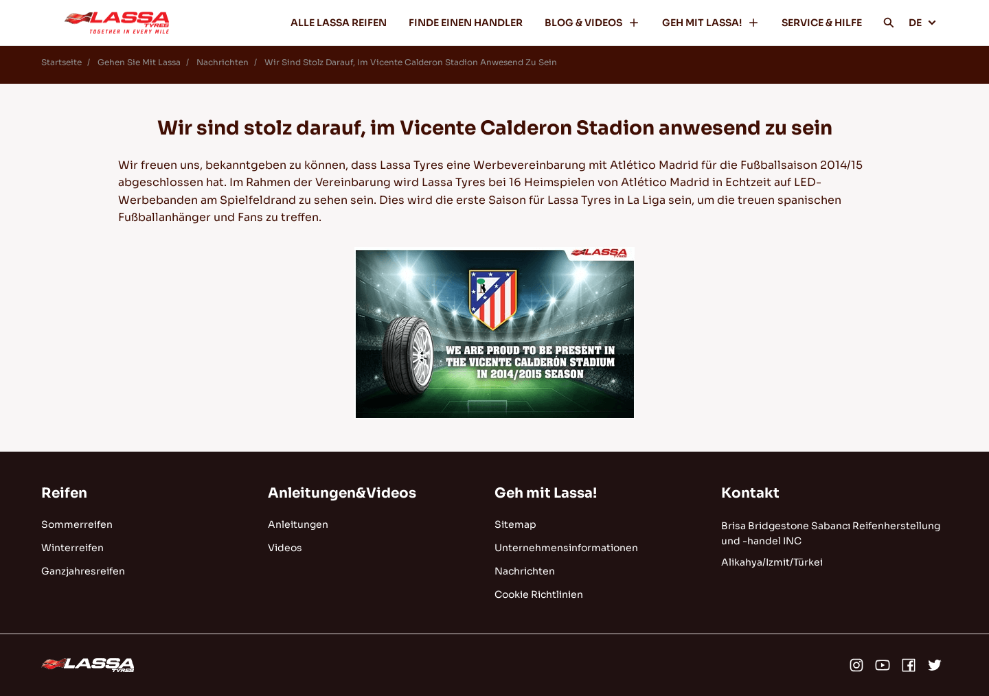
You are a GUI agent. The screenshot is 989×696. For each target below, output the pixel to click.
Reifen (64, 493)
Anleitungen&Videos (342, 493)
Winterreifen (72, 548)
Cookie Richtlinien (538, 594)
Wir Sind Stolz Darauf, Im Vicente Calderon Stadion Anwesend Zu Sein (410, 62)
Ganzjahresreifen (83, 571)
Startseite (61, 62)
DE (923, 22)
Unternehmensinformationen (566, 548)
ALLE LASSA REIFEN (339, 22)
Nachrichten (222, 62)
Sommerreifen (77, 524)
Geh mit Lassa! (545, 493)
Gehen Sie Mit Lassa (139, 62)
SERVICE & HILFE (822, 22)
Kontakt (750, 493)
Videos (285, 548)
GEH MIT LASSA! (711, 22)
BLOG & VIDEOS (592, 22)
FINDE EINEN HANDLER (466, 22)
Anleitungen (298, 524)
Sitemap (515, 524)
